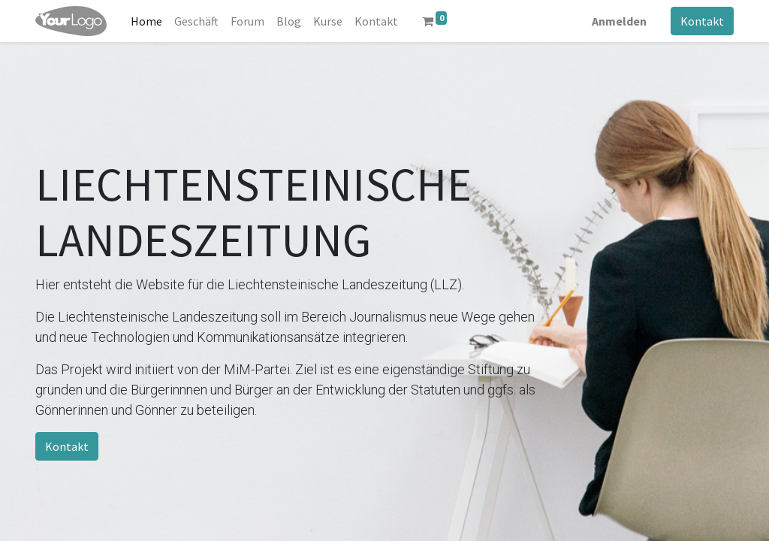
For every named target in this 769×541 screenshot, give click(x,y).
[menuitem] (146, 21)
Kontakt (702, 21)
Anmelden (619, 21)
